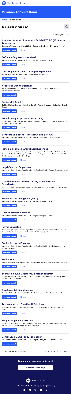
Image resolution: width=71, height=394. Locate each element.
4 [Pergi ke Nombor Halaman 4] (54, 351)
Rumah (4, 20)
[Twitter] (35, 390)
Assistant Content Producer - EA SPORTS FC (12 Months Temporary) (33, 42)
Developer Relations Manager (18, 290)
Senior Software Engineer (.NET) (20, 198)
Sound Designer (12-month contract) (22, 118)
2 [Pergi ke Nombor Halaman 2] (48, 351)
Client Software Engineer (16, 212)
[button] (67, 3)
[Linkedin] (24, 390)
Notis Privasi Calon (23, 386)
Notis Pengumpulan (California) (43, 386)
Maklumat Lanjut (9, 50)
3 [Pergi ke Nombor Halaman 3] (51, 351)
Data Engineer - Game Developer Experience (26, 71)
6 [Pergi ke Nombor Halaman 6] (60, 351)
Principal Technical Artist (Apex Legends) (25, 148)
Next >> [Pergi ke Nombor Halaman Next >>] (66, 351)
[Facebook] (30, 390)
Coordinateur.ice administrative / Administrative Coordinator (28, 183)
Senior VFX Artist (11, 102)
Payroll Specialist (11, 226)
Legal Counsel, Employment (17, 167)
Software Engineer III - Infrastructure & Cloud (27, 134)
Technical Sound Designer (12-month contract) (28, 273)
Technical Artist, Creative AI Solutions (23, 304)
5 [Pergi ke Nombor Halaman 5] (57, 351)
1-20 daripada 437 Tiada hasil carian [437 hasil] (14, 351)
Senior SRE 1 (9, 259)
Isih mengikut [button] (58, 34)
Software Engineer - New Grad (19, 57)
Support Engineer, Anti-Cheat (18, 320)
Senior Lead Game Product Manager (22, 336)
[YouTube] (41, 390)
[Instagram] (46, 390)
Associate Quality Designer (17, 85)
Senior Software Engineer (16, 243)
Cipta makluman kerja (35, 367)
